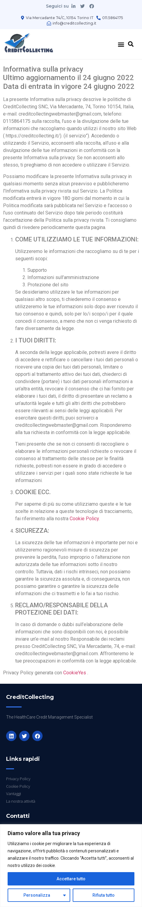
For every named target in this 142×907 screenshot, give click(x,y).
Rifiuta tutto (103, 895)
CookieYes (74, 673)
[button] (121, 44)
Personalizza (36, 895)
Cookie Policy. (85, 518)
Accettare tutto (71, 878)
